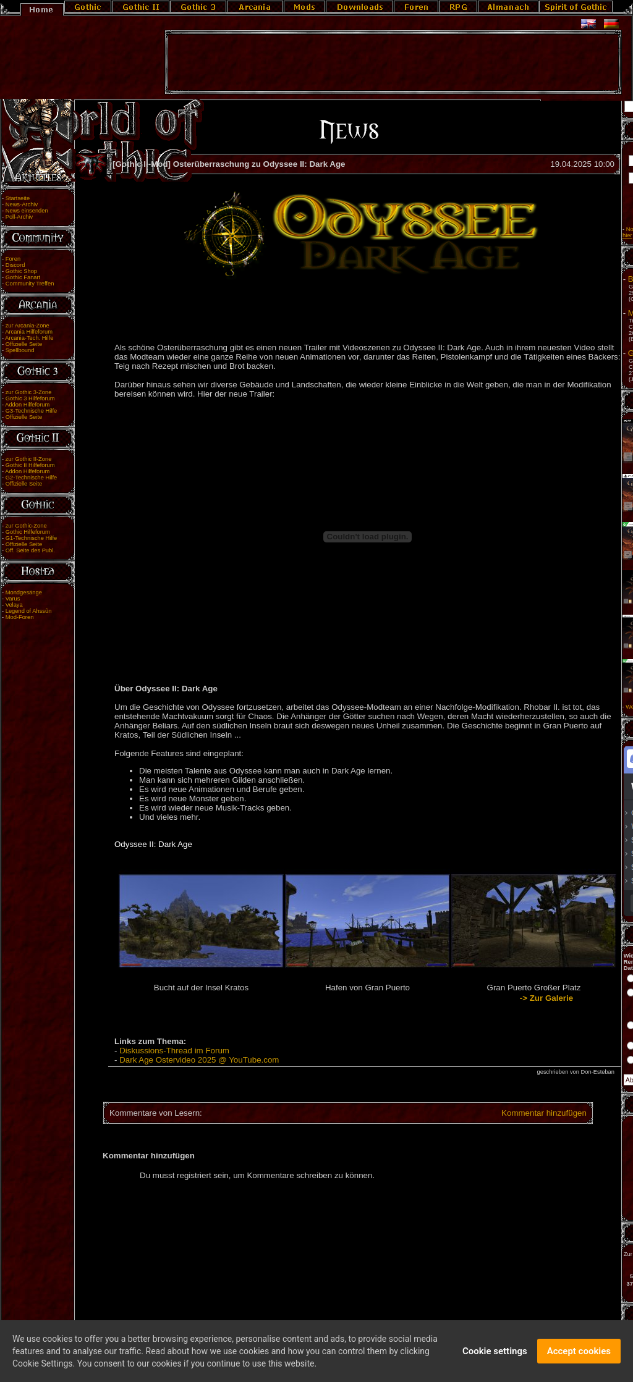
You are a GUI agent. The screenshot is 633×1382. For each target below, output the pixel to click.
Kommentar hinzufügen (467, 1113)
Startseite (18, 198)
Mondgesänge (24, 592)
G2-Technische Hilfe (31, 477)
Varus (13, 599)
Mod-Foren (20, 617)
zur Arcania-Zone (27, 325)
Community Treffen (30, 283)
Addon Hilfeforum (27, 405)
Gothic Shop (21, 271)
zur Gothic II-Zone (29, 459)
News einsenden (27, 211)
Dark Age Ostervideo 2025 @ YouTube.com (199, 1059)
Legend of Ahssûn (29, 611)
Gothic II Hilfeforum (30, 465)
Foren (13, 259)
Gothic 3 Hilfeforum (30, 398)
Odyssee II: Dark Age (153, 844)
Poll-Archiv (19, 217)
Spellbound (20, 350)
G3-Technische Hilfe (31, 411)
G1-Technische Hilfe (31, 538)
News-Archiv (22, 204)
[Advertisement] (393, 62)
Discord (15, 265)
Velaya (14, 605)
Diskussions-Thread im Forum (174, 1050)
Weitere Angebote (567, 707)
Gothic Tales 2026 (580, 353)
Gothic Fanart (23, 277)
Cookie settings (494, 1354)
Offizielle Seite (24, 344)
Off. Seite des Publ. (30, 550)
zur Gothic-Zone (26, 526)
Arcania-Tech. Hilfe (29, 338)
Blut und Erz (569, 279)
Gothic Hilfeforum (28, 532)
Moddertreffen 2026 (583, 313)
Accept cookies (579, 1354)
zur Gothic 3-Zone (29, 392)
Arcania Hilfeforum (29, 332)
